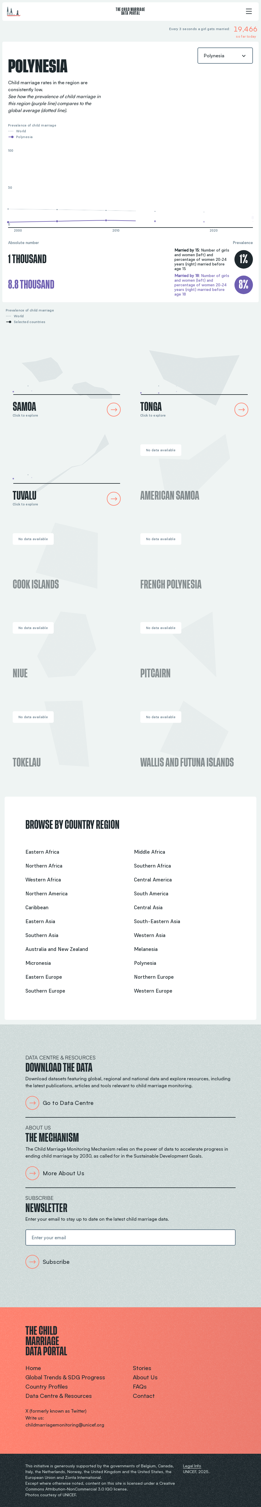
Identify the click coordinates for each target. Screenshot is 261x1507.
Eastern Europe (43, 977)
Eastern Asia (40, 921)
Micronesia (38, 963)
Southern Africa (152, 865)
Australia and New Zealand (56, 949)
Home (33, 1368)
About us (145, 1377)
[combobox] (225, 55)
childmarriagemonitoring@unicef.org (64, 1425)
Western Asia (149, 935)
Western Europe (153, 990)
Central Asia (148, 907)
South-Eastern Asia (157, 921)
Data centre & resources (58, 1395)
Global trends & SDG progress (65, 1377)
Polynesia (145, 963)
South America (151, 893)
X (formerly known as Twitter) (55, 1411)
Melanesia (146, 949)
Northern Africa (43, 865)
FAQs (140, 1386)
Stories (142, 1368)
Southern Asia (41, 935)
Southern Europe (45, 990)
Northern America (46, 893)
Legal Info (192, 1465)
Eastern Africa (42, 851)
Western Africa (43, 879)
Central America (153, 879)
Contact (144, 1395)
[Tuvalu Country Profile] (67, 466)
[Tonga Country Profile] (194, 377)
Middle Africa (149, 851)
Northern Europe (154, 977)
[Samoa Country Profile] (67, 377)
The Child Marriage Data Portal (130, 11)
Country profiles (46, 1386)
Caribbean (37, 907)
